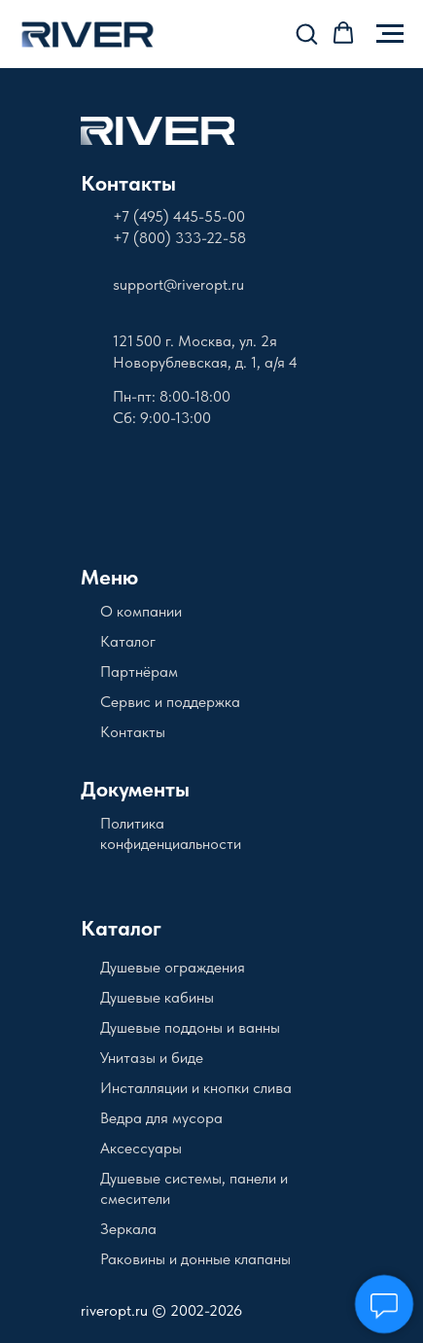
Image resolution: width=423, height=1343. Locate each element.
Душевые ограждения (172, 967)
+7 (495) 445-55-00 (179, 216)
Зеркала (128, 1228)
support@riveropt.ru (178, 284)
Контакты (128, 182)
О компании (141, 611)
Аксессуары (141, 1148)
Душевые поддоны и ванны (190, 1027)
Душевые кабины (157, 997)
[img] (157, 131)
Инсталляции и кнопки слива (196, 1087)
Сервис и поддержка (170, 701)
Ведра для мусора (161, 1118)
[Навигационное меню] (390, 34)
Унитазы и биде (151, 1057)
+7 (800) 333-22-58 (179, 238)
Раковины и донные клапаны (195, 1259)
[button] (306, 33)
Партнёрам (139, 671)
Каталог (128, 641)
